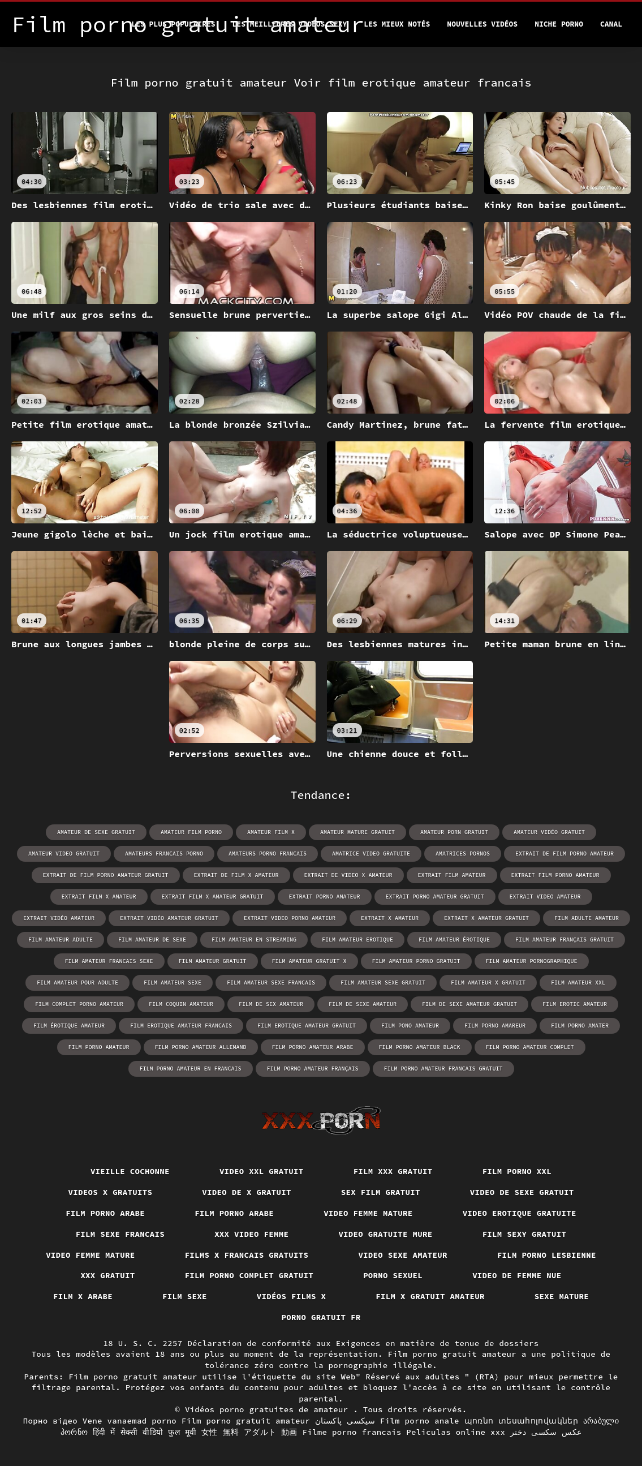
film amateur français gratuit (564, 939)
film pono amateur (410, 1025)
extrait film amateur (452, 875)
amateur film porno (191, 832)
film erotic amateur (574, 1004)
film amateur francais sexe (109, 961)
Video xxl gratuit (261, 1171)
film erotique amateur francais (181, 1025)
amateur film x (271, 832)
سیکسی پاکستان (345, 1421)
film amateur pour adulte (77, 982)
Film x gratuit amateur (430, 1296)
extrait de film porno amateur (564, 853)
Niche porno (559, 24)
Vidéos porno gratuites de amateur (269, 1409)
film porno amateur (99, 1047)
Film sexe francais (120, 1234)
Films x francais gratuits (247, 1255)
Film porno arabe (105, 1213)
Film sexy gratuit (524, 1234)
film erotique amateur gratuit (306, 1025)
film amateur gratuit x (309, 961)
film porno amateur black (419, 1047)
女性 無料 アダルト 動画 (249, 1432)
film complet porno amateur (79, 1004)
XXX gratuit (107, 1275)
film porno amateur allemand (201, 1047)
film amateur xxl (578, 982)
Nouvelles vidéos (482, 24)
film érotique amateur (69, 1025)
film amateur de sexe (152, 939)
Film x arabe (83, 1296)
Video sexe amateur (402, 1255)
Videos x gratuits (110, 1192)
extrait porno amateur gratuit (435, 896)
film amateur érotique (454, 939)
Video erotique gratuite (519, 1213)
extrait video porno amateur (289, 918)
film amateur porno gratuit (416, 961)
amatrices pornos (463, 853)
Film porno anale (419, 1421)
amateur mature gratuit (357, 832)
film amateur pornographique (532, 961)
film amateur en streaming (254, 939)
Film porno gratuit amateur (246, 1421)
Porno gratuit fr (321, 1317)
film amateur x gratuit (488, 982)
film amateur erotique (357, 939)
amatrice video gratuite (371, 853)
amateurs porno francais (268, 853)
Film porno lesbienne (546, 1255)
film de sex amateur (271, 1004)
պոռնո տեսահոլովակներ (521, 1421)
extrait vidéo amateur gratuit (169, 918)
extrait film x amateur (99, 896)
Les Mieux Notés (397, 24)
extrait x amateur (390, 918)
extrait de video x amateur (348, 875)
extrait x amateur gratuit (486, 918)
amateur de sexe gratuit (96, 832)
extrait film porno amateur (555, 875)
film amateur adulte (60, 939)
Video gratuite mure (385, 1234)
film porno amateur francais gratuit (443, 1068)
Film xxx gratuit (393, 1171)
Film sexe (184, 1296)
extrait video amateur (545, 896)
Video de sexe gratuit (522, 1192)
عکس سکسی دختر (545, 1432)
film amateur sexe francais (271, 982)
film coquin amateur (181, 1004)
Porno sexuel (393, 1275)
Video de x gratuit (246, 1192)
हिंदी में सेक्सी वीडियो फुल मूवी (144, 1432)
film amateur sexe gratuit (383, 982)
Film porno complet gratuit (249, 1275)
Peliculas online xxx (455, 1432)
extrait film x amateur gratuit (213, 896)
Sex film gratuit (380, 1192)
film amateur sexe (172, 982)
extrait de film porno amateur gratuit (106, 875)
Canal (611, 24)
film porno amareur (494, 1025)
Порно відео (50, 1421)
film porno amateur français (313, 1068)
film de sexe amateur (363, 1004)
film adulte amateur (586, 918)
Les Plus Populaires (173, 24)
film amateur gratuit (213, 961)
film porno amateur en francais (191, 1068)
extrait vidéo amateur (58, 918)
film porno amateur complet (530, 1047)
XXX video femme (251, 1234)
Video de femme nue (517, 1275)
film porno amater (580, 1025)
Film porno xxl (517, 1171)
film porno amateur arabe (313, 1047)
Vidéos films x (291, 1296)
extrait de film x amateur (236, 875)
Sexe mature (562, 1296)
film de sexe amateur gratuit (469, 1004)
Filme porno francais (352, 1432)
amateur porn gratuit (454, 832)
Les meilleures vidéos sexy (289, 24)
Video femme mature (368, 1213)
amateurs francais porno (164, 853)
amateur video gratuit (64, 853)
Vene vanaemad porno (129, 1421)
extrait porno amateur (324, 896)
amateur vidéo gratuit (549, 832)
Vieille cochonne (130, 1171)
